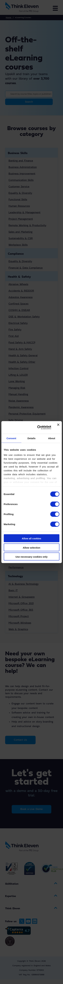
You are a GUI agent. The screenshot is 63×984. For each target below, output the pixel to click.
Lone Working (16, 381)
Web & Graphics (18, 629)
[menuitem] (31, 884)
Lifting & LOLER (18, 375)
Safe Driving (15, 420)
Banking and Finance (20, 161)
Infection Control (18, 368)
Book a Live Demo (31, 809)
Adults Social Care (19, 456)
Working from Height (20, 433)
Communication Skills (21, 180)
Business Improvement (21, 173)
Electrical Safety (18, 323)
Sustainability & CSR (20, 238)
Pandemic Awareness (21, 407)
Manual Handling (18, 394)
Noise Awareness (18, 401)
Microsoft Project (18, 616)
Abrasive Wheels (18, 284)
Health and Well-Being (21, 561)
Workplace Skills (18, 245)
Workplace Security (19, 440)
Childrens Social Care (21, 462)
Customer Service (18, 186)
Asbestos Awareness (20, 297)
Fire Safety (14, 329)
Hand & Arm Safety (20, 349)
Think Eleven (12, 908)
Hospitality (14, 492)
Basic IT (13, 590)
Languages (14, 525)
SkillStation (11, 884)
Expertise (10, 896)
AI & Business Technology (23, 584)
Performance (16, 567)
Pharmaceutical (17, 475)
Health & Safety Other (21, 362)
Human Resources (19, 206)
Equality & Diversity (20, 193)
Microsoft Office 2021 (21, 603)
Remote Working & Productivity (27, 225)
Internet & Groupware (21, 597)
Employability (16, 548)
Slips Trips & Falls (18, 427)
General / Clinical (18, 469)
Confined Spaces (18, 304)
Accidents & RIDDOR (21, 291)
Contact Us (20, 740)
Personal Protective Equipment (27, 414)
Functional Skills (17, 199)
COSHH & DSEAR (19, 310)
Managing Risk (16, 388)
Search (29, 102)
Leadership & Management (24, 212)
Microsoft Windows (19, 623)
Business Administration (22, 167)
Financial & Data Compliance (25, 268)
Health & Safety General (23, 355)
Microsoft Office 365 (20, 610)
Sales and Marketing (20, 232)
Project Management (20, 219)
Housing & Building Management (27, 508)
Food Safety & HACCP (21, 342)
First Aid (13, 336)
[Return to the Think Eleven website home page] (25, 7)
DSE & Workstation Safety (24, 317)
